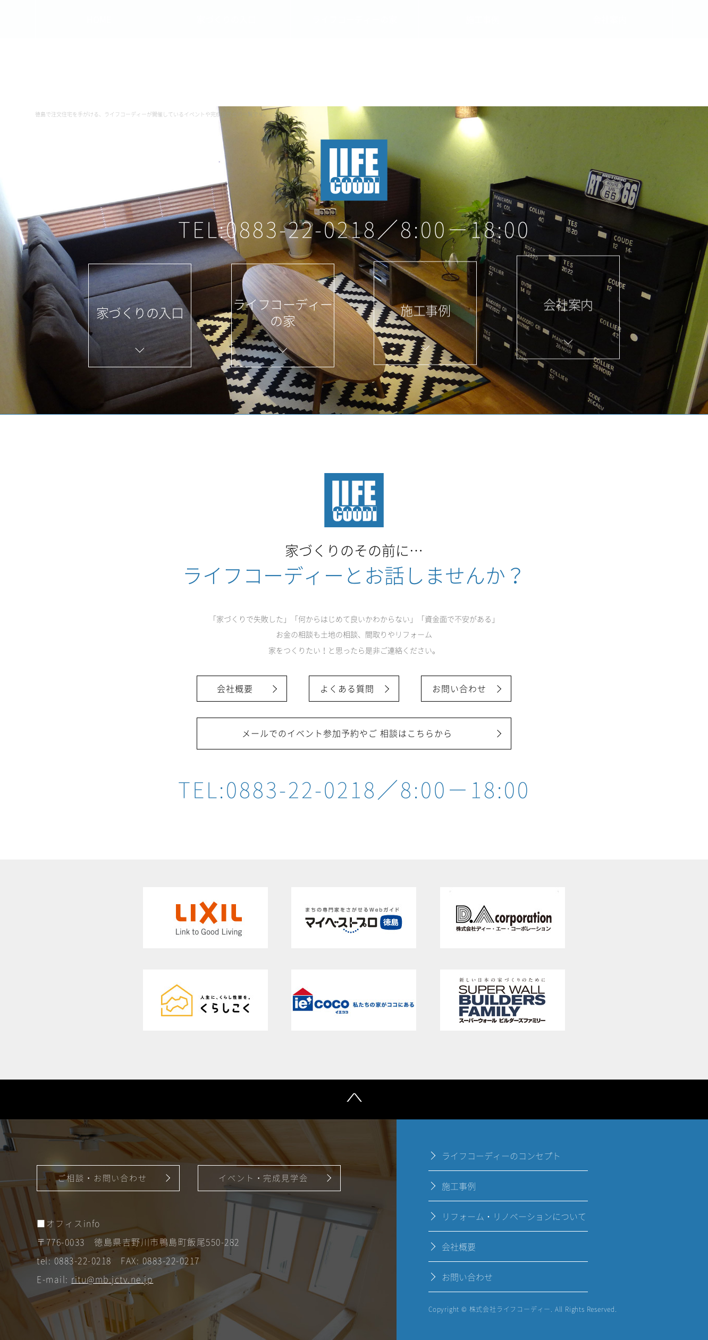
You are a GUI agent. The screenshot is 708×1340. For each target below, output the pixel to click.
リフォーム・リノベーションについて (514, 1216)
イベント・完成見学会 (263, 1178)
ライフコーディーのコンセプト (501, 1155)
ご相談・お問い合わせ (102, 1178)
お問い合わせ (459, 688)
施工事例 (459, 1185)
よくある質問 (347, 688)
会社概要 (235, 688)
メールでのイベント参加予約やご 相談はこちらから (347, 733)
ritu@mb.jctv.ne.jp (112, 1279)
